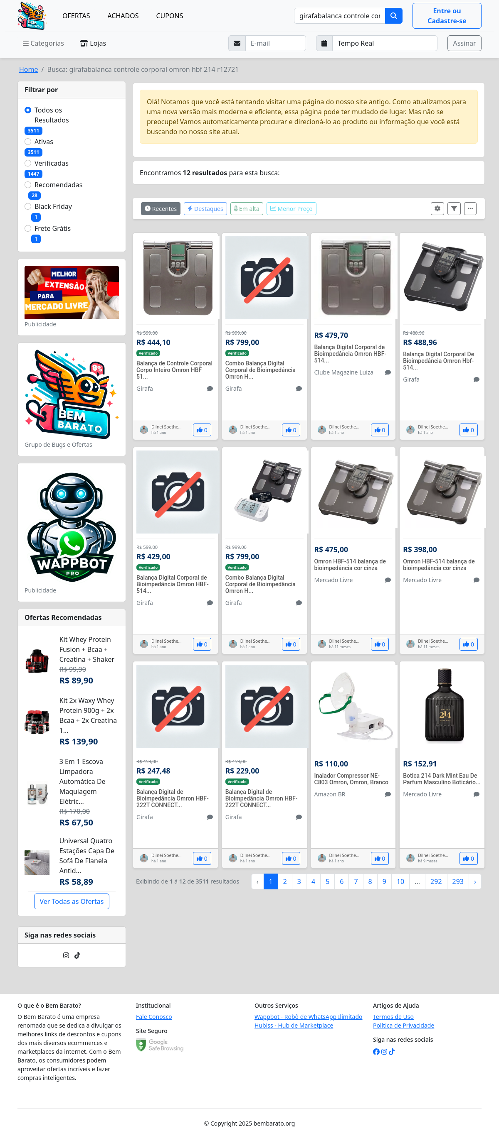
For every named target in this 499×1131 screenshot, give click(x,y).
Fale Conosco (154, 1017)
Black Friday (53, 206)
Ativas (44, 141)
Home (28, 69)
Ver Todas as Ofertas (72, 901)
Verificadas (52, 163)
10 (400, 881)
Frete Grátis (53, 228)
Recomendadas (59, 184)
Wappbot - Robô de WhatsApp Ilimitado (308, 1017)
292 (436, 881)
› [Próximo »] (475, 881)
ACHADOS (122, 15)
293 (458, 881)
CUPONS (169, 15)
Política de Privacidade (403, 1025)
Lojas (93, 43)
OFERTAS (76, 15)
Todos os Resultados (52, 115)
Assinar (464, 43)
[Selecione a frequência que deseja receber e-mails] (385, 43)
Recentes (161, 209)
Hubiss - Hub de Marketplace (293, 1025)
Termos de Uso (393, 1017)
